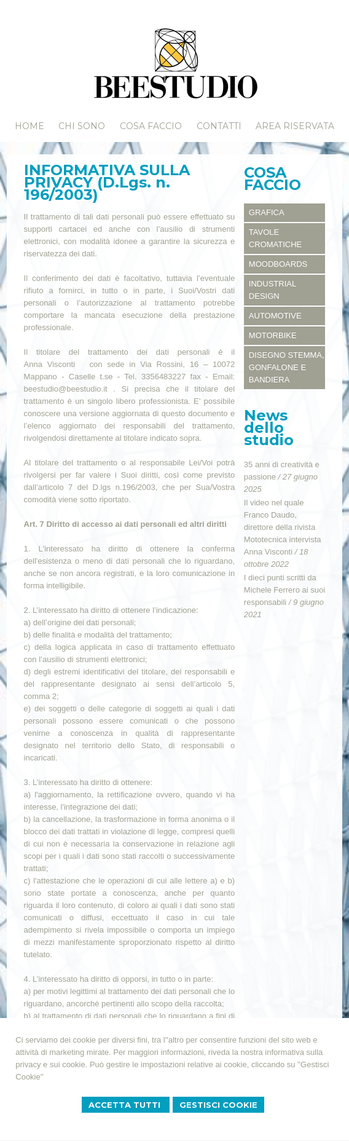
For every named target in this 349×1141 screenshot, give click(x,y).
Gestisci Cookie (218, 1105)
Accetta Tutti (125, 1105)
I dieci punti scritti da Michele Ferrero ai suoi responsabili (284, 590)
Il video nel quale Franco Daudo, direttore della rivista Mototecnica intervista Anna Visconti (282, 527)
